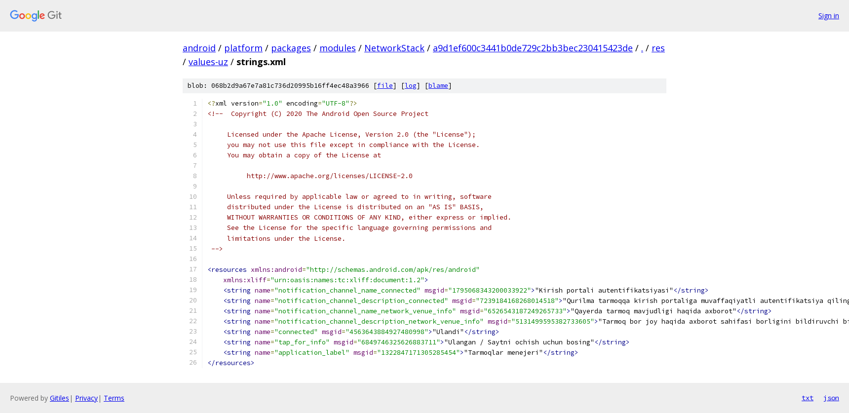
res (658, 48)
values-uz (208, 62)
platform (243, 48)
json (831, 397)
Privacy (86, 398)
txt (807, 397)
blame (438, 85)
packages (291, 48)
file (385, 85)
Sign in (828, 15)
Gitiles (59, 398)
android (199, 48)
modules (337, 48)
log (411, 85)
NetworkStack (394, 48)
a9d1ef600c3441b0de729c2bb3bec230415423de (533, 48)
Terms (114, 398)
